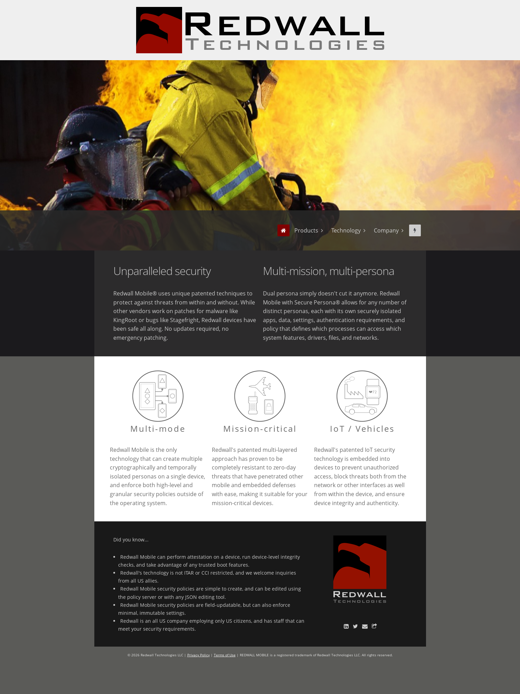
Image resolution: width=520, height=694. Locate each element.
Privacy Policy (198, 654)
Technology (346, 230)
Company (386, 230)
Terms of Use (225, 654)
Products (306, 230)
